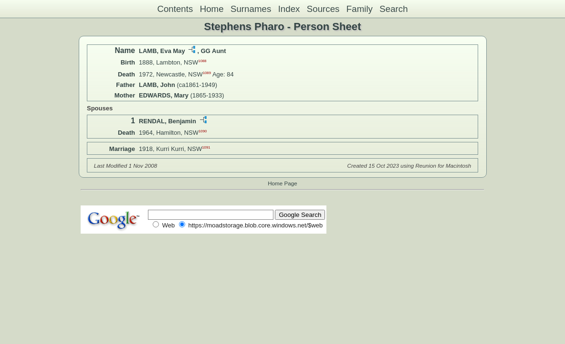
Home (212, 9)
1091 (206, 147)
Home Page (282, 183)
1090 (203, 131)
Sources (323, 9)
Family (359, 9)
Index (289, 9)
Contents (175, 9)
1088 (202, 61)
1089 (207, 73)
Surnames (250, 9)
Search (393, 9)
